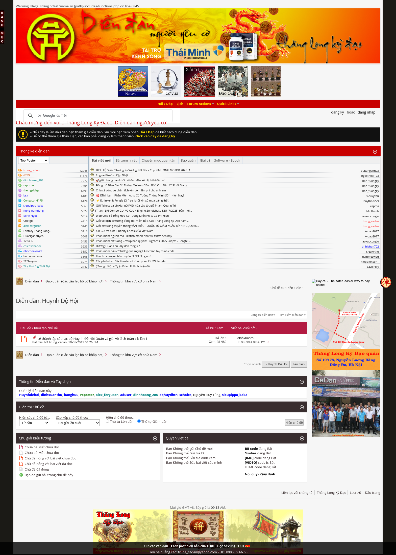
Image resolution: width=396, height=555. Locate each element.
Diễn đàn (32, 281)
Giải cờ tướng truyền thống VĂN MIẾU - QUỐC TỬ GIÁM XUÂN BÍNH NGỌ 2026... (147, 226)
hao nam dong (32, 256)
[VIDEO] (251, 462)
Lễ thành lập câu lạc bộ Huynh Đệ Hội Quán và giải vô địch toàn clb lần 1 (92, 338)
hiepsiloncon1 (370, 261)
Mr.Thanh (372, 211)
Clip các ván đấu (156, 546)
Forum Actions (199, 104)
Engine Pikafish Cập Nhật (112, 175)
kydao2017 (372, 231)
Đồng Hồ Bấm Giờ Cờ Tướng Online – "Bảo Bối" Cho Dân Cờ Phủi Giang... (142, 185)
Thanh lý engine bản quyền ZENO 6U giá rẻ (123, 256)
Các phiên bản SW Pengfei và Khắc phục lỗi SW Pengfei (131, 261)
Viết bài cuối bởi (244, 328)
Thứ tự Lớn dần (119, 421)
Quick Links (226, 104)
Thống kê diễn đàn (34, 151)
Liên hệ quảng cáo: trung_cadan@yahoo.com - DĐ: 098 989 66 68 (197, 552)
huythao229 (371, 201)
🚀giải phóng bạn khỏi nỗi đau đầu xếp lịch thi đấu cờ (130, 180)
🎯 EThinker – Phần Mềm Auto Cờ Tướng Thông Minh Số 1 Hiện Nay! (140, 195)
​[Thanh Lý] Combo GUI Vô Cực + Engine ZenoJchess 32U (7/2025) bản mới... (143, 210)
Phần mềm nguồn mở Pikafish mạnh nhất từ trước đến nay (134, 236)
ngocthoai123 (370, 175)
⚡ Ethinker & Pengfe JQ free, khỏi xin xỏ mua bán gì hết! (132, 200)
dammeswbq (370, 256)
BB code (251, 448)
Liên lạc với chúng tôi (297, 492)
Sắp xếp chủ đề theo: (72, 417)
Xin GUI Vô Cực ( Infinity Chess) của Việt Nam (125, 231)
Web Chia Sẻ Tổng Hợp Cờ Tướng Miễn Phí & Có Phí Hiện (132, 215)
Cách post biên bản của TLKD (192, 546)
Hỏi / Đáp (165, 104)
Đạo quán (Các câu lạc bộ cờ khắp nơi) (74, 281)
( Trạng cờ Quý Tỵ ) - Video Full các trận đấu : (124, 266)
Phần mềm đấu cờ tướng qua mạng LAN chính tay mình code (135, 251)
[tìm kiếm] (97, 116)
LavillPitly (373, 267)
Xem (219, 328)
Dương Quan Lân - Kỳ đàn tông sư (118, 246)
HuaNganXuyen (33, 236)
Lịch (180, 104)
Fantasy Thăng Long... (37, 231)
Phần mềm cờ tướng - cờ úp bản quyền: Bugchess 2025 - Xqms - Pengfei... (143, 241)
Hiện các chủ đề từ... (34, 417)
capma (374, 206)
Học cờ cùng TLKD (233, 546)
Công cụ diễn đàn (262, 315)
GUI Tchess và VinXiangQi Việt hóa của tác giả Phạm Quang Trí (136, 205)
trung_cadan (58, 342)
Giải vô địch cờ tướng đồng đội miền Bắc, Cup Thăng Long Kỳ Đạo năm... (142, 221)
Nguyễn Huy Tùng (206, 394)
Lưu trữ (355, 492)
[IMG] (249, 458)
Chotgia (28, 221)
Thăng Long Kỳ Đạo (331, 492)
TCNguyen (30, 261)
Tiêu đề (25, 328)
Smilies (250, 453)
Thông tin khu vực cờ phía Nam (133, 281)
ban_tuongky (370, 181)
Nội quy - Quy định (260, 474)
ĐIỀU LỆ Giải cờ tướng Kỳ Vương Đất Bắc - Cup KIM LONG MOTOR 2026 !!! (143, 170)
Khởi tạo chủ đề (46, 328)
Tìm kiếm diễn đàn (292, 315)
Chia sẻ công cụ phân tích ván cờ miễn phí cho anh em (131, 190)
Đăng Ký (337, 112)
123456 (28, 241)
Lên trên (299, 364)
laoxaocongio (370, 216)
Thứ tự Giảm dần (152, 421)
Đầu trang (372, 492)
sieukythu (372, 196)
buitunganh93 (370, 170)
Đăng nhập (367, 112)
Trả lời (209, 328)
